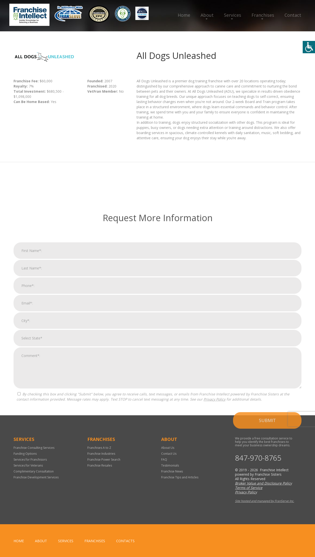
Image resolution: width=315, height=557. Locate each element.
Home (184, 15)
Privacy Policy (214, 472)
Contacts (125, 541)
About (207, 15)
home (19, 541)
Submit (267, 493)
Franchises (263, 15)
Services (232, 15)
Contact (292, 15)
